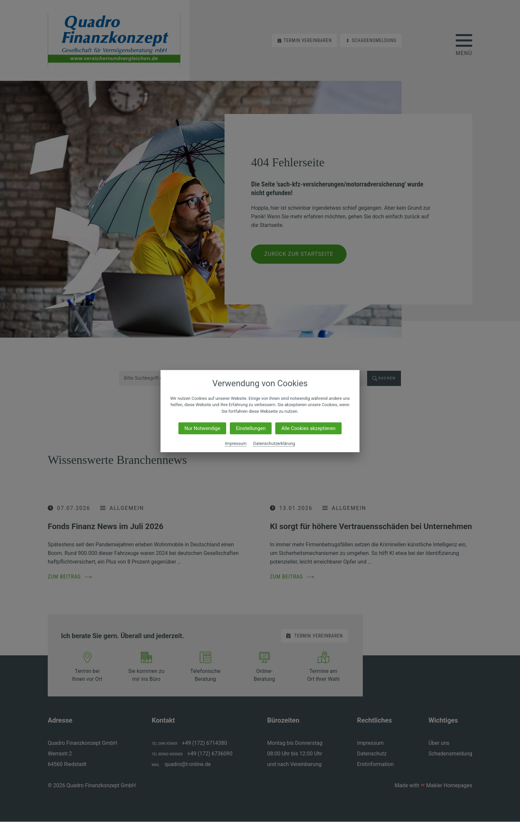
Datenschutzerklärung (274, 443)
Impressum (235, 443)
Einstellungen (251, 428)
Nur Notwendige (202, 428)
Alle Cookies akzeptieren (308, 428)
